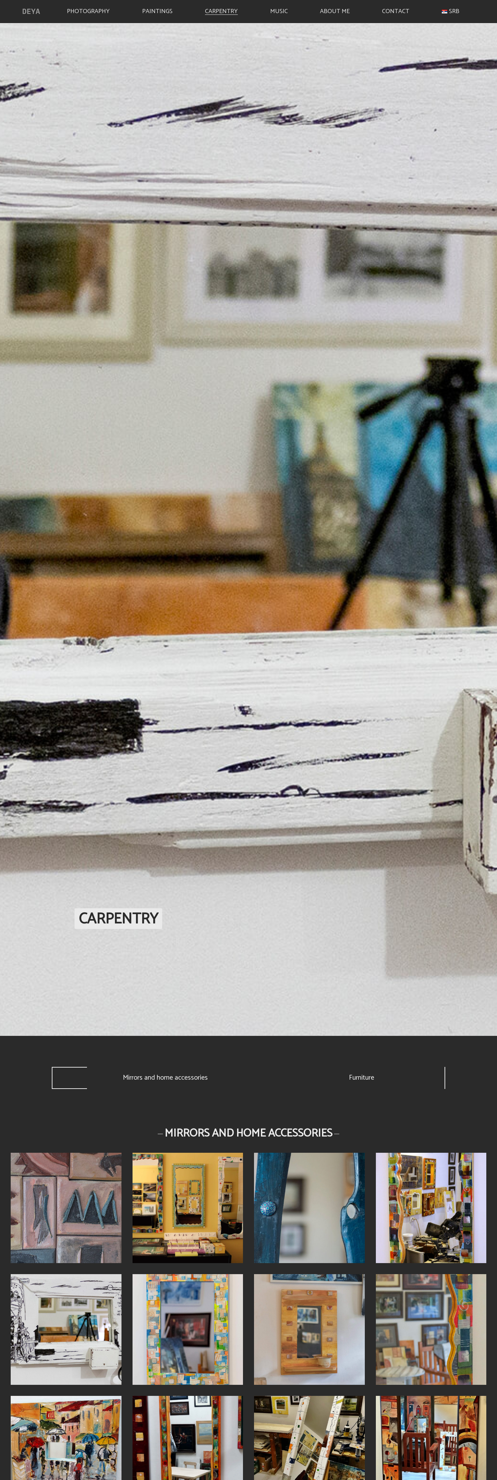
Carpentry (221, 10)
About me (335, 10)
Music (279, 10)
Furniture (361, 1078)
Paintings (157, 10)
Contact (395, 10)
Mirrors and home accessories (165, 1078)
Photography (88, 10)
